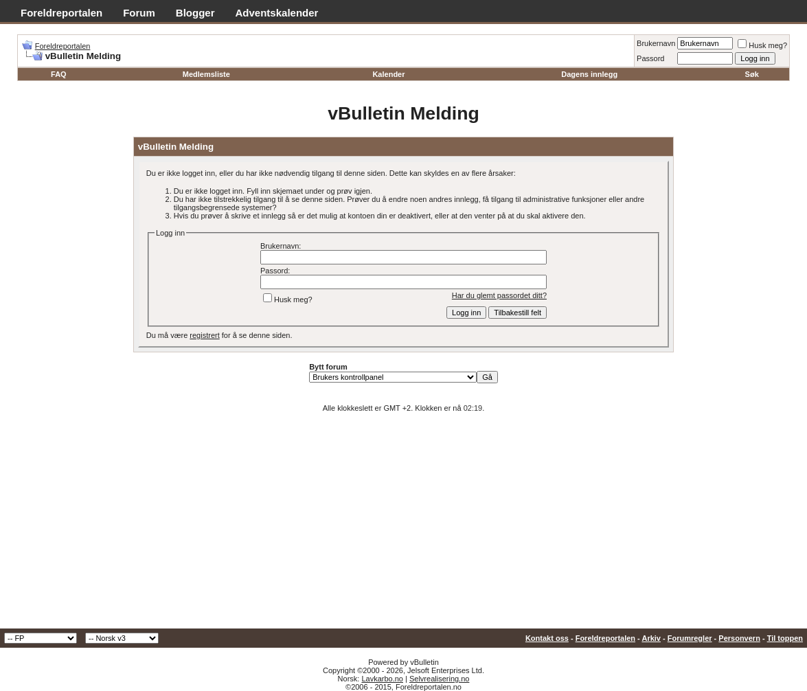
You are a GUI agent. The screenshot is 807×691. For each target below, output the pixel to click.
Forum (139, 13)
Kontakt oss (547, 638)
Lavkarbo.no (382, 679)
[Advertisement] (403, 525)
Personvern (739, 638)
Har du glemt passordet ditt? (499, 295)
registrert (204, 335)
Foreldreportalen (61, 13)
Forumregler (690, 638)
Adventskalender (277, 13)
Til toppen (785, 638)
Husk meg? (762, 45)
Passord (650, 58)
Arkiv (651, 638)
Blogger (195, 13)
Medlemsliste (206, 74)
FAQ (59, 74)
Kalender (388, 74)
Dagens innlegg (589, 74)
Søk (752, 74)
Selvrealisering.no (439, 679)
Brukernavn (656, 43)
